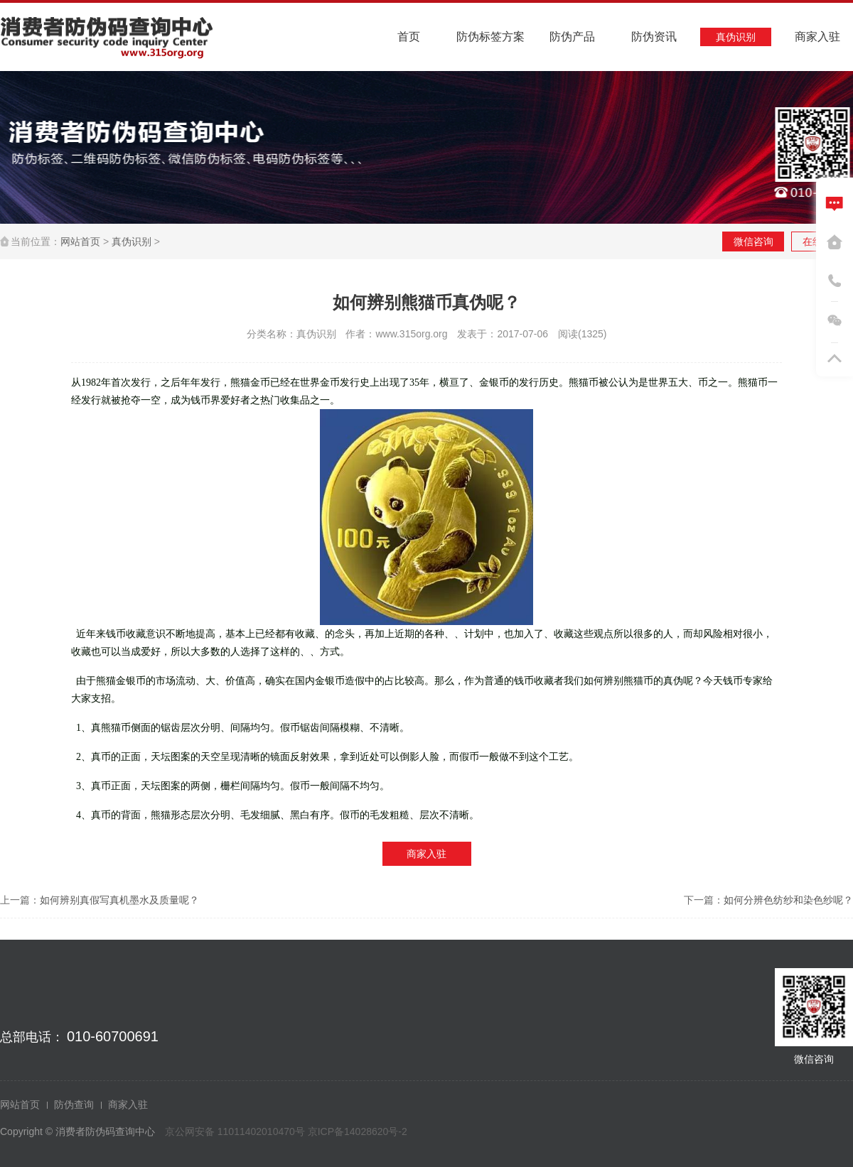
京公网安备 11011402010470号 (236, 1131)
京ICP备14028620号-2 (357, 1131)
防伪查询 (74, 1104)
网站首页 (80, 241)
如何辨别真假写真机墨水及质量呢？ (119, 900)
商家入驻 (426, 853)
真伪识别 (131, 241)
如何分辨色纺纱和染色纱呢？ (788, 900)
